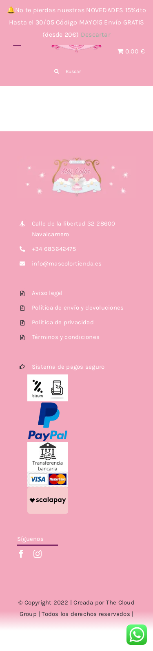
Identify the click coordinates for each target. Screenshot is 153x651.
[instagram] (37, 554)
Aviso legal (47, 293)
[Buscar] (76, 71)
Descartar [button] (96, 34)
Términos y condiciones (66, 337)
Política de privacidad (63, 322)
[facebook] (21, 554)
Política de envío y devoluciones (78, 307)
